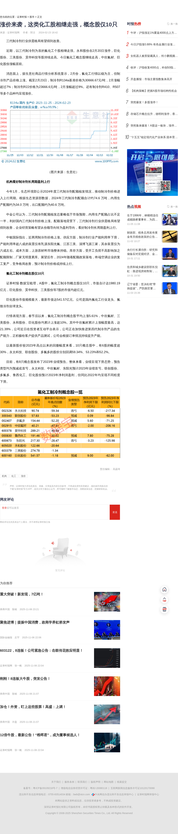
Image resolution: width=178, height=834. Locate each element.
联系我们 (82, 781)
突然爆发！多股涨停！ (144, 102)
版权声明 (95, 781)
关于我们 (56, 781)
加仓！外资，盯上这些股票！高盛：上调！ (33, 707)
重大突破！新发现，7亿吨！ (22, 594)
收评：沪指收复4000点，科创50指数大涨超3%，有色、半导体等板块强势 (154, 67)
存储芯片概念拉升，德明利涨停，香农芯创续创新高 (154, 113)
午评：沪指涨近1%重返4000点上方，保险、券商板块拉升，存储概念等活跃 (154, 32)
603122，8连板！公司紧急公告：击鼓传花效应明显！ (41, 650)
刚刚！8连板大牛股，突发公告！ (25, 679)
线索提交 (122, 781)
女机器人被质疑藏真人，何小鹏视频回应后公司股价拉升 (154, 55)
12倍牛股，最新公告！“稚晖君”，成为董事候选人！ (40, 735)
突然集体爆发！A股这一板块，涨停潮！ (154, 125)
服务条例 (69, 781)
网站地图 (109, 781)
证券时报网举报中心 (148, 794)
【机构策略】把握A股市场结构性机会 (154, 90)
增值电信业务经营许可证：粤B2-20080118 (84, 788)
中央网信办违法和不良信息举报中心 (114, 794)
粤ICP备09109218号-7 (45, 788)
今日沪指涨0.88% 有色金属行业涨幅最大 (154, 44)
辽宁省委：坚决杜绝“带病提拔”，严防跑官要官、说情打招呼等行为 (141, 288)
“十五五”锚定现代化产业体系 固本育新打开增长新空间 (154, 137)
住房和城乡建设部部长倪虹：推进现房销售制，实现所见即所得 (142, 271)
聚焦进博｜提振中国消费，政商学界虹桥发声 (35, 622)
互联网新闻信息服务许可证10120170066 (133, 788)
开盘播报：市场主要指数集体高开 (151, 79)
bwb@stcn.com (81, 794)
